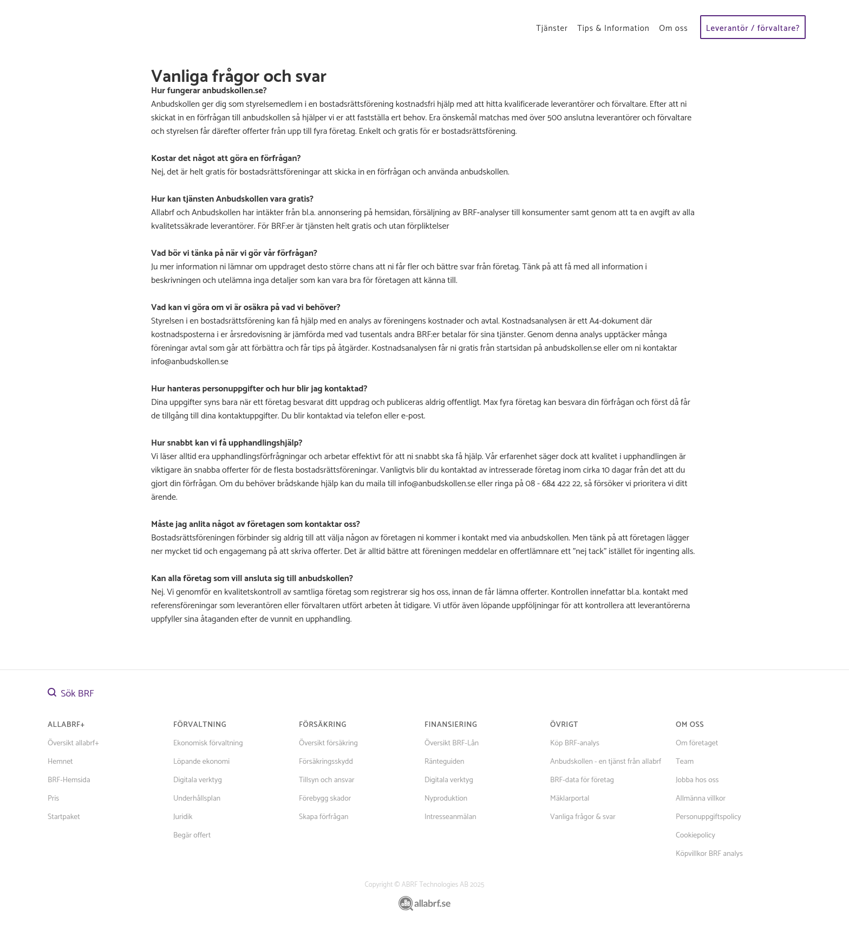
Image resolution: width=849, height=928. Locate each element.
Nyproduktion (445, 798)
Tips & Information (613, 28)
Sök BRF (71, 694)
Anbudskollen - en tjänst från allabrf (605, 762)
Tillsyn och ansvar (327, 780)
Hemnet (60, 762)
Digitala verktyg (197, 780)
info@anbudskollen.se (436, 483)
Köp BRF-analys (574, 743)
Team (685, 762)
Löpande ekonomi (201, 762)
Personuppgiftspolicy (708, 817)
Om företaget (697, 743)
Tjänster (552, 28)
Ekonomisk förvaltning (208, 743)
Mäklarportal (569, 798)
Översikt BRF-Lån (451, 743)
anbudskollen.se (233, 90)
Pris (53, 798)
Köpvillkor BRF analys (709, 854)
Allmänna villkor (701, 798)
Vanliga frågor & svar (583, 817)
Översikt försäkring (328, 743)
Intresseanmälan (450, 817)
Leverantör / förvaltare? (753, 28)
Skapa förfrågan (323, 817)
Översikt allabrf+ (73, 743)
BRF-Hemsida (69, 780)
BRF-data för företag (582, 780)
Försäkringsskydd (326, 762)
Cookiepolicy (695, 835)
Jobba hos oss (697, 780)
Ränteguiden (444, 762)
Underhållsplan (196, 798)
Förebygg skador (325, 798)
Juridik (182, 817)
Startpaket (64, 817)
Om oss (673, 28)
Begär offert (192, 835)
